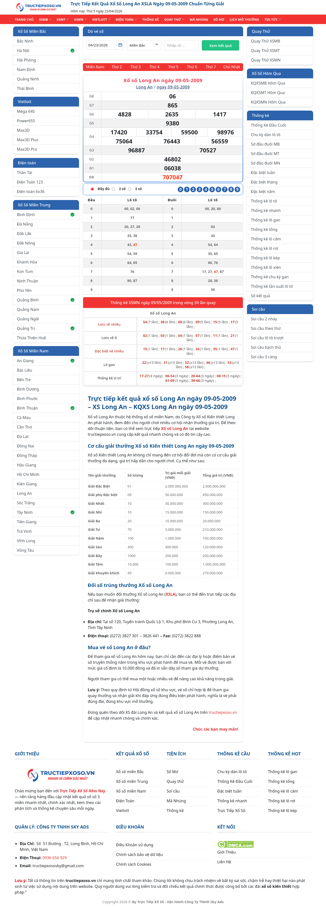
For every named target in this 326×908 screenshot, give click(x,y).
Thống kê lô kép (265, 258)
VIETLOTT (101, 19)
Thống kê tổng (264, 229)
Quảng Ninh (28, 79)
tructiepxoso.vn (223, 712)
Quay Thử (261, 31)
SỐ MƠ (218, 19)
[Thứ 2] (118, 67)
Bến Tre (24, 379)
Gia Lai (23, 252)
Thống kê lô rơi (264, 248)
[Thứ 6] (191, 67)
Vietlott (25, 101)
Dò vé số (96, 31)
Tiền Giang (27, 521)
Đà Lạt (23, 436)
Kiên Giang (27, 484)
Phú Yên (24, 290)
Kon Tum (25, 271)
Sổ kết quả (260, 295)
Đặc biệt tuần (263, 172)
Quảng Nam (28, 309)
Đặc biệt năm (263, 191)
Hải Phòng (26, 60)
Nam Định (26, 69)
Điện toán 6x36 (30, 191)
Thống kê (260, 115)
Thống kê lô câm (266, 239)
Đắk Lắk (24, 233)
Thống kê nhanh (266, 210)
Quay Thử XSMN (266, 60)
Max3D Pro (27, 149)
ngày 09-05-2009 (173, 87)
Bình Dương (28, 389)
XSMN (80, 19)
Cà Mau (24, 417)
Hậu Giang (26, 465)
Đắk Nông (26, 243)
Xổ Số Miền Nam (33, 351)
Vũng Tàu (25, 550)
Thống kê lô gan (265, 220)
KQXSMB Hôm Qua (268, 83)
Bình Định (46, 214)
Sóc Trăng (26, 503)
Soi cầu (258, 309)
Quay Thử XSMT (265, 50)
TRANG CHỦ (24, 19)
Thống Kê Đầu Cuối (268, 125)
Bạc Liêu (24, 370)
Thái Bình (25, 88)
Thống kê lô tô (264, 201)
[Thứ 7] (210, 67)
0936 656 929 (55, 857)
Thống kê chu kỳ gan (270, 276)
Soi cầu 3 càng (264, 356)
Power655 (26, 120)
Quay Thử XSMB (265, 41)
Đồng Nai (25, 446)
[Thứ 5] (173, 67)
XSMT (63, 19)
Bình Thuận (46, 408)
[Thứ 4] (154, 67)
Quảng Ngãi (28, 319)
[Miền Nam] (96, 67)
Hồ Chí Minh (28, 474)
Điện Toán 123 (30, 182)
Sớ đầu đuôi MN (265, 163)
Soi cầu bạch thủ (266, 347)
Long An (24, 493)
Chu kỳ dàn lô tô (265, 134)
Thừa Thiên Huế (31, 337)
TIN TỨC (272, 19)
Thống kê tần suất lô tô (272, 286)
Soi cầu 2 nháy (264, 319)
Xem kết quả (220, 45)
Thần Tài (24, 172)
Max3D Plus (27, 139)
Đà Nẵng (25, 224)
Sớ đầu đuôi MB (265, 144)
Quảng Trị (46, 328)
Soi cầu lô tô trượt (267, 337)
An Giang (46, 360)
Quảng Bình (46, 300)
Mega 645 (26, 111)
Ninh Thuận (27, 281)
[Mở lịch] (120, 45)
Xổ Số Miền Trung (34, 205)
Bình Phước (27, 398)
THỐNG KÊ (150, 19)
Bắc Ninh (25, 41)
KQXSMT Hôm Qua (268, 92)
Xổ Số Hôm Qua (266, 73)
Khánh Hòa (27, 262)
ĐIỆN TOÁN (126, 19)
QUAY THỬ (174, 19)
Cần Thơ (24, 427)
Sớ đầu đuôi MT (265, 153)
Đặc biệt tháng (264, 182)
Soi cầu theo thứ (266, 328)
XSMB (45, 19)
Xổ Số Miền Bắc (32, 31)
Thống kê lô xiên (266, 267)
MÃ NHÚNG (199, 19)
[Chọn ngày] (105, 45)
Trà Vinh (24, 531)
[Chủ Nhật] (231, 67)
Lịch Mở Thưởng (244, 19)
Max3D (23, 130)
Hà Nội (46, 50)
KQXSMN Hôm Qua (268, 102)
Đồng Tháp (27, 455)
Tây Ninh (46, 512)
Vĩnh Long (26, 540)
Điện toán (27, 163)
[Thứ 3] (136, 67)
